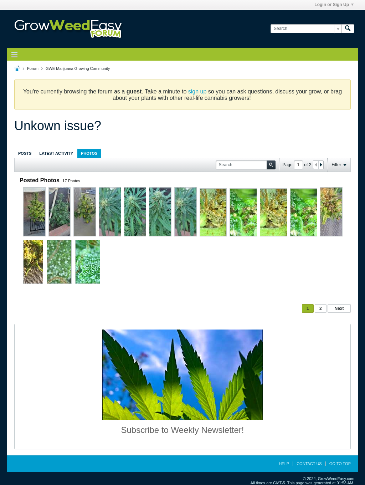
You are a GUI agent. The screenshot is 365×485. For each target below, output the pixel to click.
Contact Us (309, 463)
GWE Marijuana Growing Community (78, 68)
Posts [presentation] (24, 153)
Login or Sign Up (334, 4)
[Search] (306, 28)
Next (339, 308)
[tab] (24, 153)
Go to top (340, 463)
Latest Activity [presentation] (56, 153)
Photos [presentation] (89, 153)
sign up (197, 91)
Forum (32, 68)
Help (284, 463)
